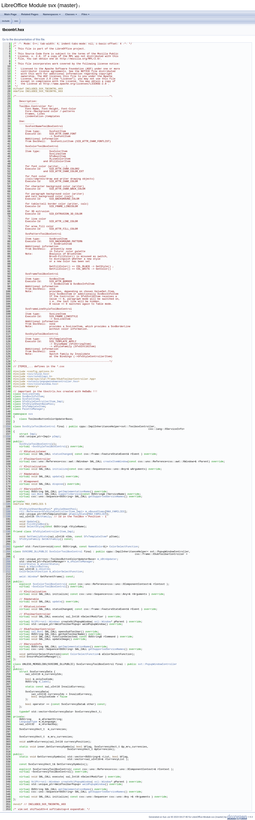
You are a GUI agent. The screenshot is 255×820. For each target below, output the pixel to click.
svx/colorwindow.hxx (42, 384)
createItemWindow (115, 461)
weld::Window (28, 576)
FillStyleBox (36, 524)
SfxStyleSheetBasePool (38, 404)
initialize (59, 469)
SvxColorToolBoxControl (65, 551)
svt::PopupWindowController (157, 664)
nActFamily (43, 516)
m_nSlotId (42, 569)
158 (6, 436)
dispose (57, 484)
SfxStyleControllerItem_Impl (42, 401)
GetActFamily (51, 539)
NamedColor (95, 546)
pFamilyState (78, 514)
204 (6, 551)
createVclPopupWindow (76, 781)
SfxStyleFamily (29, 539)
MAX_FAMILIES (115, 511)
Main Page (10, 14)
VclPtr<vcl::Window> (45, 621)
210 (6, 566)
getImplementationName (74, 491)
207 (6, 559)
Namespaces (52, 14)
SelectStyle (35, 526)
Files (86, 14)
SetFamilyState (37, 536)
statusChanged (62, 454)
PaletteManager (32, 409)
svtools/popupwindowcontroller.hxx (53, 381)
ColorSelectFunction (123, 546)
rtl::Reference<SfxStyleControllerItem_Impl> (51, 511)
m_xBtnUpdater (107, 559)
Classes (71, 14)
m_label (44, 681)
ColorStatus (27, 564)
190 (6, 516)
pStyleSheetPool (65, 509)
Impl (33, 434)
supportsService (69, 494)
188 (6, 511)
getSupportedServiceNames (106, 496)
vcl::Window (102, 621)
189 (6, 514)
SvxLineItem (30, 394)
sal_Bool (37, 494)
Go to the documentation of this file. (23, 39)
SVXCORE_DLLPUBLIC (35, 551)
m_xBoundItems (95, 511)
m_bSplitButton (37, 566)
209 (6, 564)
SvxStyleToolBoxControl (38, 426)
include (6, 21)
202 (6, 546)
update (56, 476)
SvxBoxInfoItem (32, 396)
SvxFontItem (30, 399)
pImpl (56, 436)
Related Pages (29, 14)
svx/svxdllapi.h (39, 376)
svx (16, 21)
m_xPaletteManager (80, 561)
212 (6, 571)
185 (6, 504)
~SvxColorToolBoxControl (48, 586)
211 (6, 569)
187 (6, 509)
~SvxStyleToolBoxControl (48, 446)
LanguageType (28, 721)
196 (6, 531)
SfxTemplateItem (33, 406)
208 (6, 561)
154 (6, 426)
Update (31, 521)
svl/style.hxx (38, 374)
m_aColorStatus (47, 564)
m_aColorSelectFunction (65, 571)
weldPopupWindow (93, 784)
